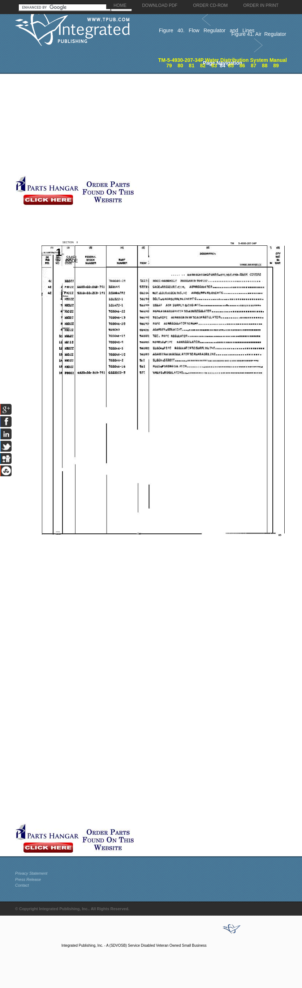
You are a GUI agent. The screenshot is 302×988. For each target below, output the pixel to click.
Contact (22, 885)
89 (276, 65)
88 (265, 65)
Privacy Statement (31, 873)
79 (169, 65)
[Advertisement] (129, 124)
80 (180, 65)
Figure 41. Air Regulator (258, 34)
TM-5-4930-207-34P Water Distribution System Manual (222, 60)
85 (231, 65)
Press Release (28, 879)
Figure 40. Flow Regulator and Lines (207, 30)
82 (203, 65)
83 (214, 65)
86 (242, 65)
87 (253, 65)
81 (192, 65)
